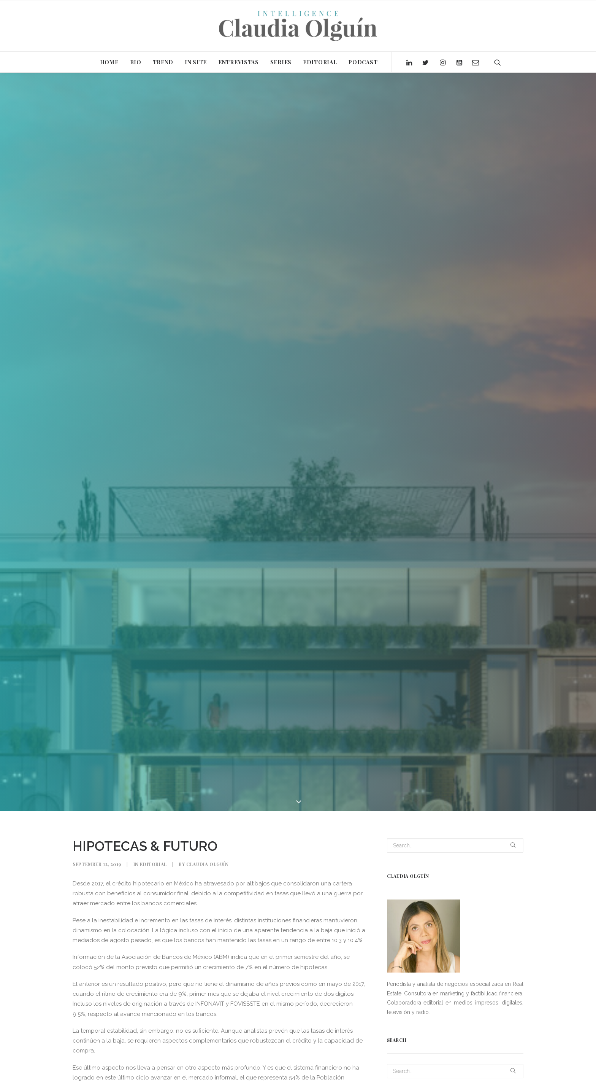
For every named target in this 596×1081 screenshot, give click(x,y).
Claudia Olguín (207, 864)
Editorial (153, 864)
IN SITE (196, 62)
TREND (163, 62)
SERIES (281, 62)
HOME (109, 62)
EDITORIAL (320, 62)
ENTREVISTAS (238, 62)
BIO (135, 62)
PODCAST (362, 62)
